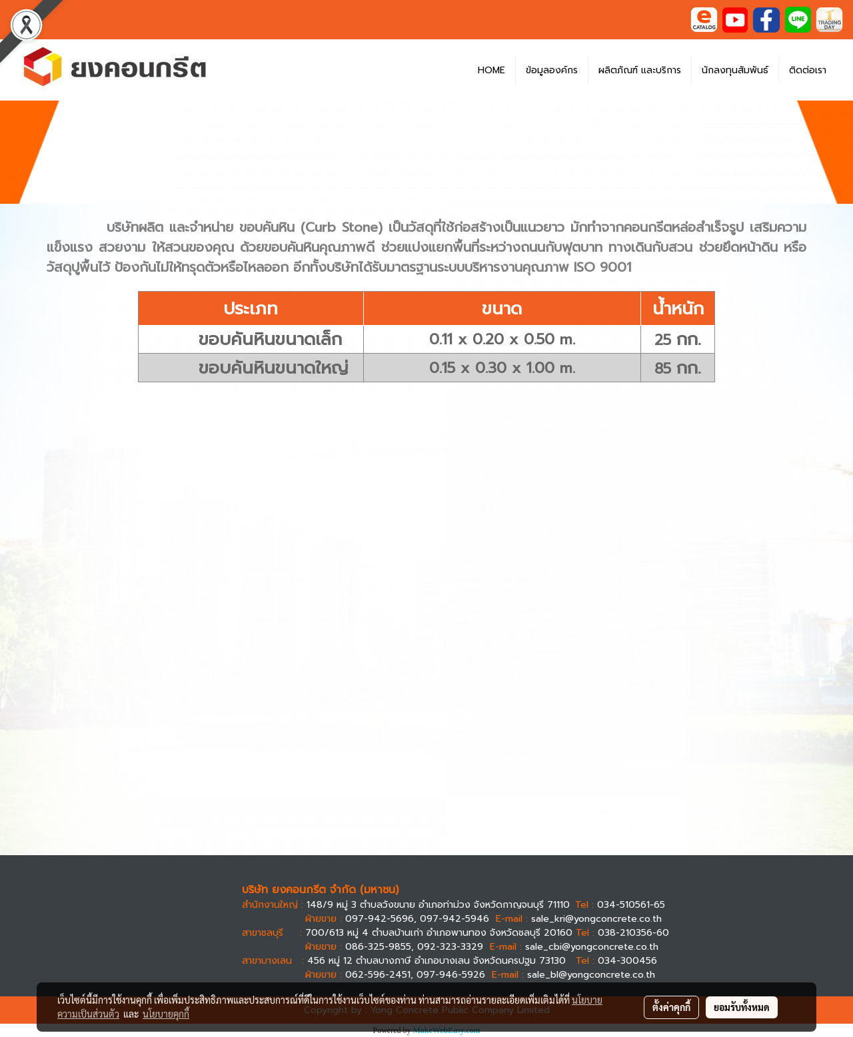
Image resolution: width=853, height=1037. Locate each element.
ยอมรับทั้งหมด (742, 1007)
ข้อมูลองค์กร (552, 70)
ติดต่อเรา (807, 70)
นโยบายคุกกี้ (166, 1014)
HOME (491, 70)
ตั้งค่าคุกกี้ (671, 1007)
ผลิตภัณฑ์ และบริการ (639, 70)
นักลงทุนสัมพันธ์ (735, 70)
